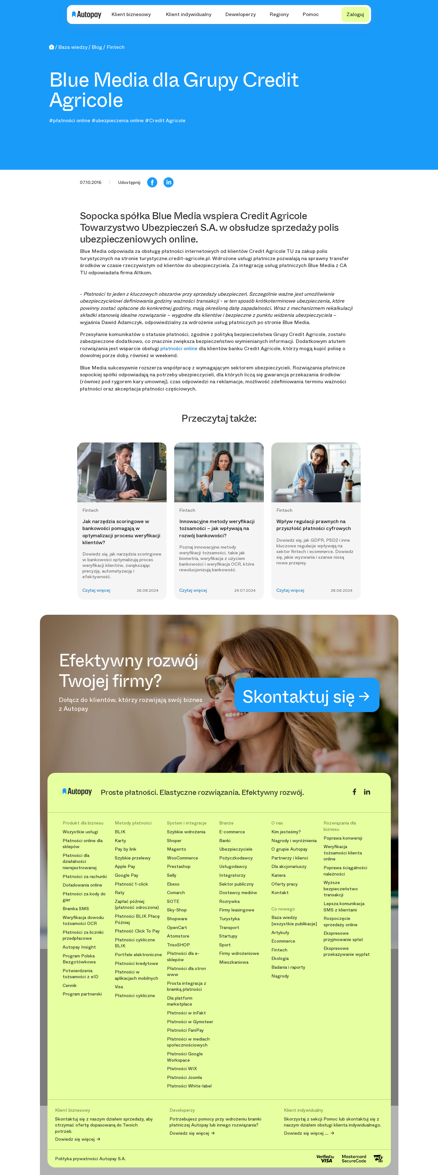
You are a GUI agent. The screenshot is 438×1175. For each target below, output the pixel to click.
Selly (171, 875)
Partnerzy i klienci (289, 858)
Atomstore (178, 936)
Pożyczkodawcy (236, 858)
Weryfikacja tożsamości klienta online (343, 853)
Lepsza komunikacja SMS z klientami (344, 907)
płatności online (178, 348)
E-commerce (232, 832)
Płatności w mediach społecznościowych (188, 1042)
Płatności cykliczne (135, 996)
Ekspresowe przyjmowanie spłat (343, 936)
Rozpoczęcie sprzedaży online (341, 921)
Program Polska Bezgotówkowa (79, 959)
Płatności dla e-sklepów (183, 956)
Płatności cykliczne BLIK (135, 943)
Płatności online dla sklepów (83, 844)
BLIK (120, 832)
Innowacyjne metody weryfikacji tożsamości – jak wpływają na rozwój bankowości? (217, 528)
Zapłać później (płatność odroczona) (137, 904)
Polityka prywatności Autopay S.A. (90, 1158)
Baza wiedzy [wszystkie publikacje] (294, 921)
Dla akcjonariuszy (289, 867)
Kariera (278, 875)
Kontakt (280, 893)
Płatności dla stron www (186, 972)
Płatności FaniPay (185, 1030)
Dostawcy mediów (238, 893)
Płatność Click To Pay (137, 931)
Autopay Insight (79, 947)
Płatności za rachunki (85, 877)
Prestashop (179, 867)
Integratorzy (232, 875)
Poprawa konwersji (343, 838)
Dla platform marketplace (179, 1001)
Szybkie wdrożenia (186, 832)
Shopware (177, 919)
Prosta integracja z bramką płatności (186, 986)
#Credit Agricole (165, 120)
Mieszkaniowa (233, 962)
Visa (119, 987)
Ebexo (173, 884)
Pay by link (125, 849)
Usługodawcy (233, 867)
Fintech (279, 950)
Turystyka (229, 919)
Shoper (174, 841)
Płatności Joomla (184, 1078)
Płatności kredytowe (136, 964)
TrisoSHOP (178, 945)
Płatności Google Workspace (185, 1057)
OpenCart (177, 928)
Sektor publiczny (236, 884)
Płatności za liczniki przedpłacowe (83, 935)
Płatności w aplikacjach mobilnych (136, 975)
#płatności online (69, 120)
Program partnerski (82, 994)
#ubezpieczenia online (117, 120)
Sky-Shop (177, 910)
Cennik (70, 986)
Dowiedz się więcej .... (306, 1133)
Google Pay (126, 875)
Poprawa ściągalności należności (345, 871)
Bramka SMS (76, 909)
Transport (229, 928)
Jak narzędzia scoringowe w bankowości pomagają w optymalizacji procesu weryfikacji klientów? (121, 532)
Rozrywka (229, 901)
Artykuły (280, 933)
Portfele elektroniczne (138, 955)
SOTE (173, 901)
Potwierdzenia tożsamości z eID (80, 974)
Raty (120, 893)
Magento (176, 849)
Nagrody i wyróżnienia (294, 841)
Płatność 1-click (131, 884)
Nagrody (280, 976)
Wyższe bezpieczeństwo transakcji (341, 889)
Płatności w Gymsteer (190, 1022)
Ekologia (280, 958)
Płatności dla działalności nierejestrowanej (80, 862)
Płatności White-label (189, 1086)
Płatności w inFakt (186, 1013)
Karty (120, 841)
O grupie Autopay (289, 849)
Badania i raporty (288, 967)
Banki (224, 841)
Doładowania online (82, 885)
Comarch (176, 893)
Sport (225, 945)
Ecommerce (283, 941)
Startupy (228, 936)
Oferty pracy (284, 884)
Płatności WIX (182, 1069)
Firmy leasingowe (236, 910)
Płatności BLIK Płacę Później (137, 919)
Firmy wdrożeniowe (239, 953)
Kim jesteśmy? (286, 832)
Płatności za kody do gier (84, 897)
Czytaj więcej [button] (96, 590)
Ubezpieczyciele (235, 849)
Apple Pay (125, 867)
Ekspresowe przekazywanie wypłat (347, 951)
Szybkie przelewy (133, 858)
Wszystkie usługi (80, 832)
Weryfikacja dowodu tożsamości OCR (83, 921)
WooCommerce (182, 858)
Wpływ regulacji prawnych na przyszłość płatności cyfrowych (313, 525)
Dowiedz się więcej (75, 1139)
